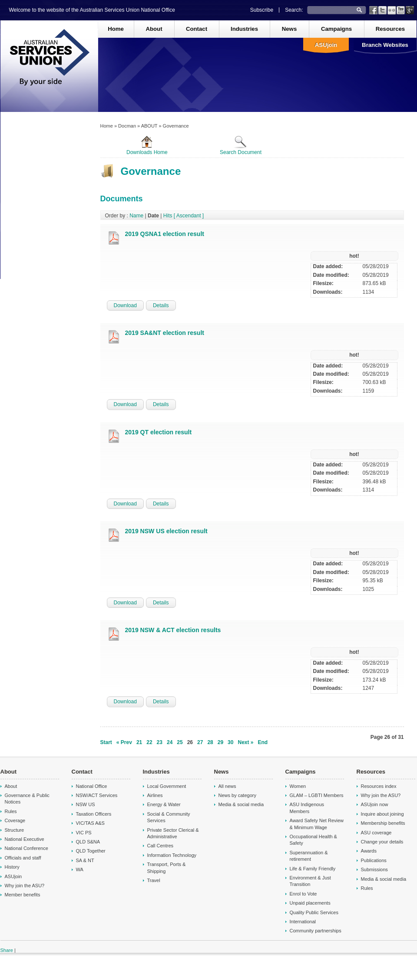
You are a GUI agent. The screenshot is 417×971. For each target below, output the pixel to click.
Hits (167, 216)
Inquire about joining (382, 814)
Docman (127, 125)
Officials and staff (23, 857)
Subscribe (261, 10)
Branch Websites (385, 45)
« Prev (124, 742)
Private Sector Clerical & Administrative (173, 833)
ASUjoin (326, 45)
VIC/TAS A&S (90, 823)
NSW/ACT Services (97, 795)
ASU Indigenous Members (307, 808)
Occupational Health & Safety (313, 840)
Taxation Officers (94, 814)
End (263, 742)
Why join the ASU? (25, 885)
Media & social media (241, 804)
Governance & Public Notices (27, 798)
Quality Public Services (314, 912)
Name (136, 216)
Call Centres (160, 845)
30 (230, 742)
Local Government (166, 786)
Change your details (382, 841)
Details (161, 305)
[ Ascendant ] (189, 216)
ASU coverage (376, 832)
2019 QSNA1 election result (164, 233)
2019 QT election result (158, 432)
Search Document (240, 145)
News (289, 29)
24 (169, 742)
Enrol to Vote (303, 893)
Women (298, 786)
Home (116, 29)
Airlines (155, 795)
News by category (237, 795)
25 (179, 742)
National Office (91, 786)
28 (210, 742)
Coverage (15, 820)
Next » (245, 742)
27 (200, 742)
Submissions (374, 869)
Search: (294, 10)
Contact (196, 29)
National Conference (26, 848)
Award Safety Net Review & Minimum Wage (317, 824)
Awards (369, 850)
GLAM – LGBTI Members (317, 795)
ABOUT (149, 125)
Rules (11, 811)
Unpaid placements (310, 902)
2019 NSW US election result (166, 531)
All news (227, 786)
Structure (14, 830)
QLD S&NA (88, 841)
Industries (244, 29)
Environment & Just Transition (310, 881)
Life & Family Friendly (313, 868)
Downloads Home (147, 145)
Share (6, 950)
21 (139, 742)
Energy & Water (164, 804)
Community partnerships (315, 930)
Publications (374, 860)
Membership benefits (383, 823)
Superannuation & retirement (309, 856)
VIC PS (84, 832)
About (154, 29)
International (303, 921)
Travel (153, 880)
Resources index (379, 786)
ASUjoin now (374, 804)
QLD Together (91, 850)
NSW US (85, 804)
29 (220, 742)
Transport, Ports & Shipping (166, 867)
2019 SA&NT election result (164, 332)
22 (149, 742)
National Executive (24, 839)
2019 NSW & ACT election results (173, 630)
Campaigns (336, 29)
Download (125, 305)
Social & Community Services (168, 817)
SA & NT (85, 860)
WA (79, 869)
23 (159, 742)
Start (106, 742)
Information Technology (172, 855)
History (12, 866)
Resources (390, 29)
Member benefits (22, 894)
